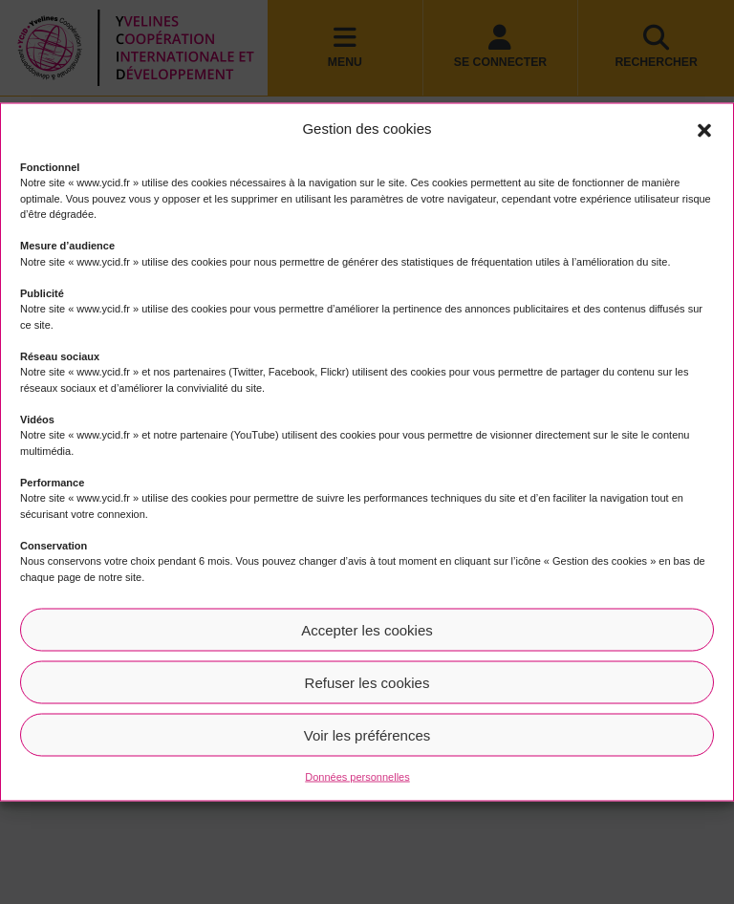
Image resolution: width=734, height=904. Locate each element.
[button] (704, 129)
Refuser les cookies (367, 682)
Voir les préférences (367, 734)
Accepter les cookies (367, 629)
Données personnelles (357, 777)
